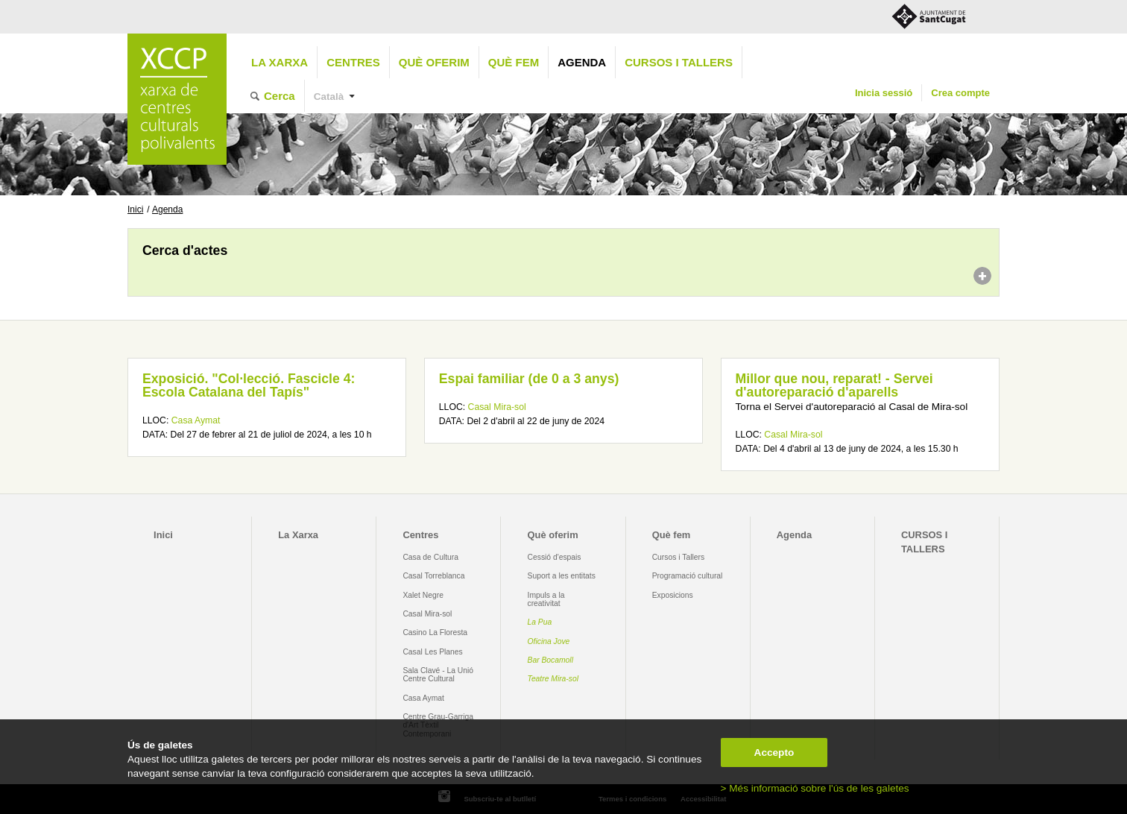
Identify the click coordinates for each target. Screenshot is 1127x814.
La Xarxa (279, 62)
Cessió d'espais (554, 557)
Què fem (513, 62)
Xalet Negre (422, 595)
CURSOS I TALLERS (679, 62)
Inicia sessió (883, 92)
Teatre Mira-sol (553, 679)
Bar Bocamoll (550, 660)
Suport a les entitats (562, 576)
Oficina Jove (549, 641)
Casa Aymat (196, 420)
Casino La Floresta (434, 632)
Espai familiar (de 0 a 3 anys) (529, 378)
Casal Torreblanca (433, 576)
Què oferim (434, 62)
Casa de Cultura (430, 557)
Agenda (582, 62)
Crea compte (960, 92)
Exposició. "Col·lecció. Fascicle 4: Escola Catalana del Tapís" (248, 385)
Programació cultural (687, 576)
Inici (135, 209)
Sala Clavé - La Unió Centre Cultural (437, 674)
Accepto (774, 752)
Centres (353, 62)
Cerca (279, 95)
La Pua (540, 622)
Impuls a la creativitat (546, 599)
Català (329, 96)
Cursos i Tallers (678, 557)
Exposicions (672, 595)
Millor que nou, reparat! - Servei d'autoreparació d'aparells (834, 385)
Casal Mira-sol (497, 407)
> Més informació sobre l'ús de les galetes (815, 788)
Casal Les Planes (432, 652)
